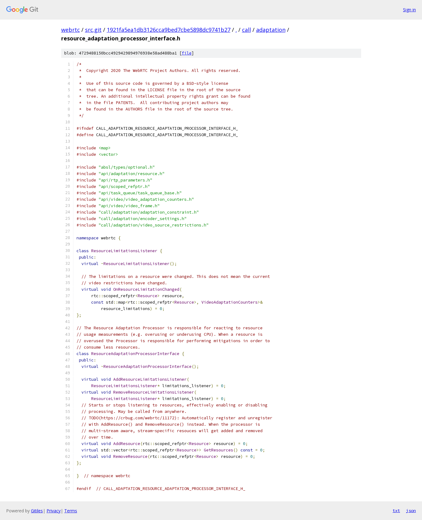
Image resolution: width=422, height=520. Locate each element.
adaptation (271, 29)
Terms (70, 511)
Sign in (409, 10)
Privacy (54, 511)
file (187, 53)
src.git (93, 29)
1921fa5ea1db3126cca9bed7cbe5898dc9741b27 (168, 29)
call (246, 29)
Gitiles (37, 511)
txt (396, 510)
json (411, 510)
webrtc (70, 29)
